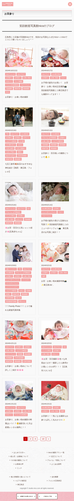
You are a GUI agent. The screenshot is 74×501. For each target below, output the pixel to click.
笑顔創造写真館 (11, 301)
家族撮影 (26, 88)
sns (28, 208)
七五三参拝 (10, 148)
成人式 (18, 298)
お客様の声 (19, 464)
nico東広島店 (56, 74)
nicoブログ (21, 74)
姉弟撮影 (62, 145)
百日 (7, 92)
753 (7, 134)
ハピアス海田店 (11, 141)
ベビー (63, 78)
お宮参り (9, 78)
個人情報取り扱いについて (21, 477)
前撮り (20, 152)
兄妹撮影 (9, 88)
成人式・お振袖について (19, 456)
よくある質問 (56, 464)
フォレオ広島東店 (12, 85)
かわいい (9, 81)
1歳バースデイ (11, 269)
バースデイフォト (12, 283)
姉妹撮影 (54, 145)
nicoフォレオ (10, 74)
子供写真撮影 (22, 155)
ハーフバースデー (12, 287)
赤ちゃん (22, 301)
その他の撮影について (19, 460)
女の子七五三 (10, 155)
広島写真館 (10, 298)
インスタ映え (10, 216)
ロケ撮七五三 (10, 145)
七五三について (56, 456)
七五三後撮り (20, 148)
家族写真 (18, 88)
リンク (19, 468)
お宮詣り (18, 78)
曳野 (43, 276)
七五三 (20, 145)
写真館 (28, 290)
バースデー (26, 280)
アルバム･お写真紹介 (49, 137)
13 (43, 439)
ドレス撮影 (18, 81)
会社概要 (55, 477)
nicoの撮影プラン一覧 (56, 452)
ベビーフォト (25, 85)
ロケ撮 (21, 141)
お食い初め (27, 78)
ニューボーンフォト (49, 212)
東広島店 (20, 485)
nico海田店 (24, 134)
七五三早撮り (10, 152)
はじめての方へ (19, 452)
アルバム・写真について (56, 460)
